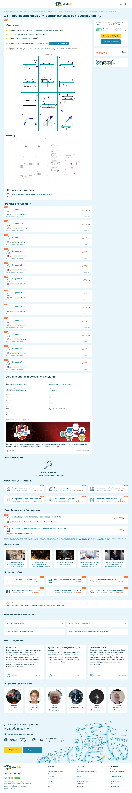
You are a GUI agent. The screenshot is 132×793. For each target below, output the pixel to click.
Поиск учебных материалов (119, 769)
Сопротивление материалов (60, 384)
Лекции (112, 779)
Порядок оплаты (82, 774)
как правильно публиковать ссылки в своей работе (94, 539)
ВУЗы (111, 783)
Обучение (13, 750)
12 (50, 397)
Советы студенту (53, 774)
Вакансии (80, 786)
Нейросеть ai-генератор (118, 774)
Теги (49, 786)
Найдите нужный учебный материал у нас (48, 605)
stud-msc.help (11, 451)
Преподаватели (115, 781)
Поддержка (80, 783)
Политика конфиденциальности (87, 771)
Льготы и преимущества (55, 779)
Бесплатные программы (55, 771)
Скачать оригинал (16, 197)
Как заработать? (115, 786)
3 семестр (53, 390)
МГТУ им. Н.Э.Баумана (16, 390)
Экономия (51, 776)
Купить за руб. (111, 36)
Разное (50, 781)
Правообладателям (83, 781)
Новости (51, 769)
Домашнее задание (22, 384)
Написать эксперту (59, 43)
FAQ (49, 783)
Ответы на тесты (115, 776)
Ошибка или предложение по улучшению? (18, 419)
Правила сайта (81, 769)
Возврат (79, 776)
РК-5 (51, 403)
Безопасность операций (84, 779)
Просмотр (87, 197)
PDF (8, 403)
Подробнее (32, 750)
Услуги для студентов (117, 771)
